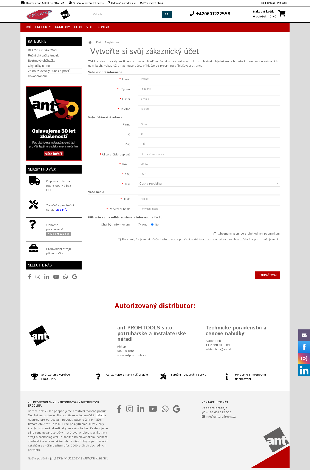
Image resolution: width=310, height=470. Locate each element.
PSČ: (128, 174)
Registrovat (268, 3)
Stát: (127, 184)
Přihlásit (282, 3)
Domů (27, 27)
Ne (155, 224)
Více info (61, 210)
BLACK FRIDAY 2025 (42, 50)
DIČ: (128, 144)
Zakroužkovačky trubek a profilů (49, 71)
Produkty (43, 27)
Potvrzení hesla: (120, 209)
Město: (126, 164)
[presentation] (247, 255)
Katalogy (62, 27)
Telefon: (125, 109)
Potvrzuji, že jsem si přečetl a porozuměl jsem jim (199, 239)
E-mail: (126, 99)
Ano (142, 224)
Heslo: (127, 199)
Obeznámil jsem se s (247, 234)
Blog (78, 27)
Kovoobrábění (37, 76)
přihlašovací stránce (188, 66)
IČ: (129, 134)
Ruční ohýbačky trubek (43, 55)
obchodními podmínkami (264, 234)
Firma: (127, 124)
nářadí (100, 415)
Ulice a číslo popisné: (116, 154)
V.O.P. (90, 27)
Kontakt (104, 27)
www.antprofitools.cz (131, 355)
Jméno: (126, 79)
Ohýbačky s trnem (40, 65)
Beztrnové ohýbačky (41, 60)
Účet (98, 42)
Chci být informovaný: (116, 224)
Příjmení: (125, 89)
